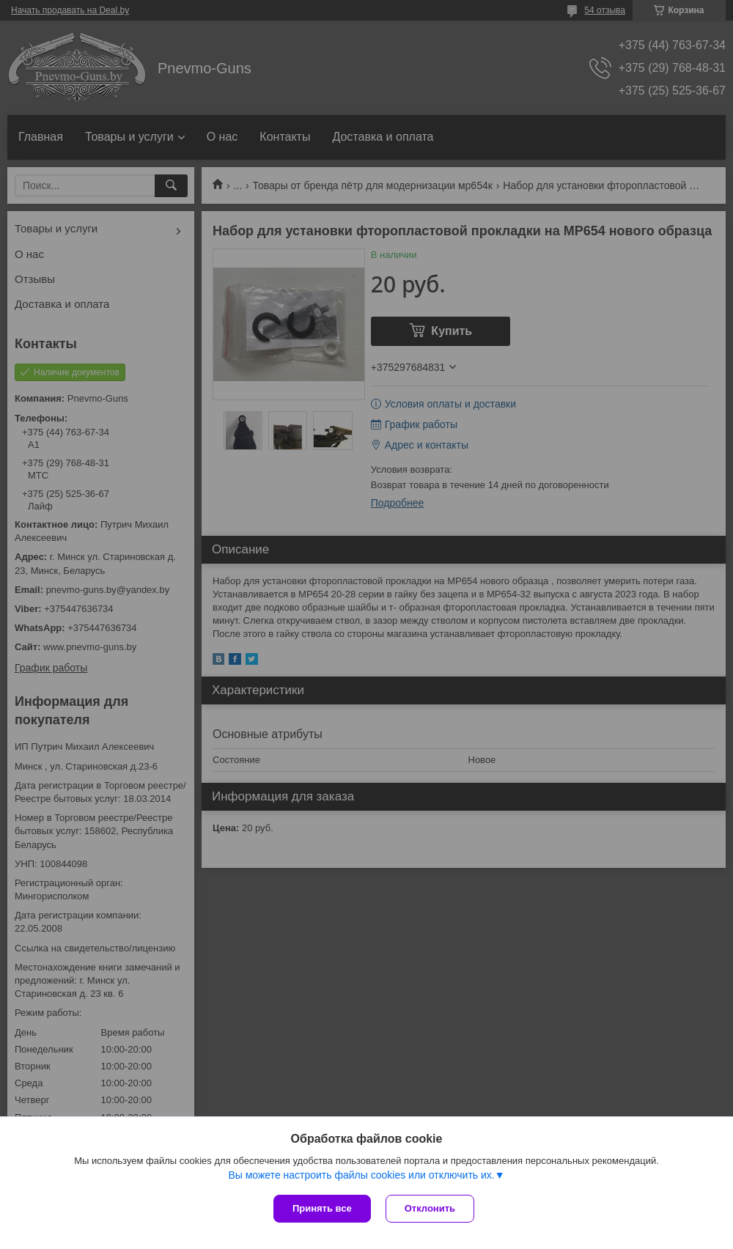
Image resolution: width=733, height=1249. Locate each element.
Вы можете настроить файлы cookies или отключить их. (361, 1175)
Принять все (322, 1208)
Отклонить (430, 1208)
